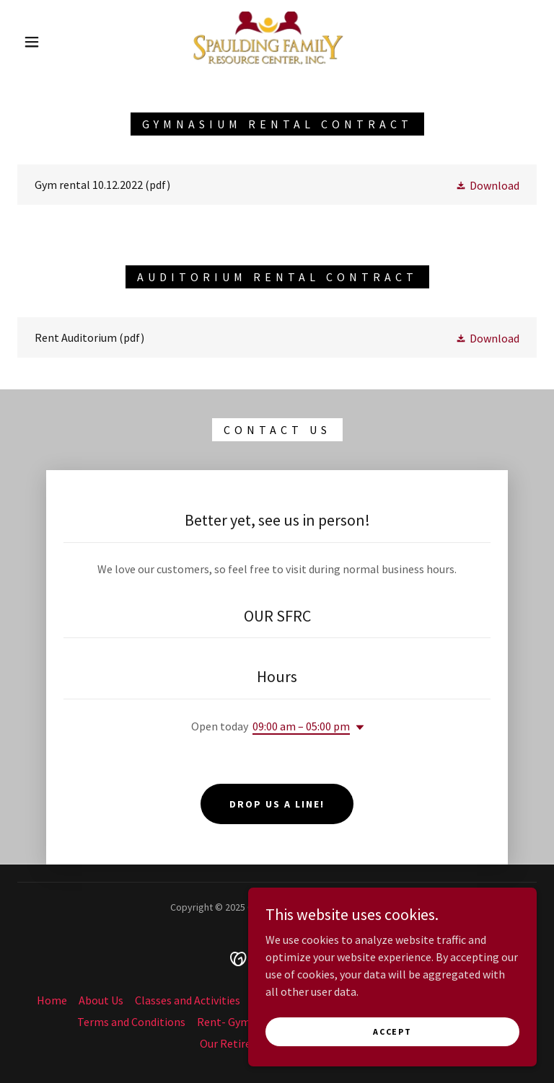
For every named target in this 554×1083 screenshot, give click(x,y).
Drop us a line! (277, 803)
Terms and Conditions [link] (131, 1022)
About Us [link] (101, 1000)
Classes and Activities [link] (187, 1000)
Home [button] (52, 1000)
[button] (31, 41)
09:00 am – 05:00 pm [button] (301, 726)
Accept (392, 1031)
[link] (265, 40)
